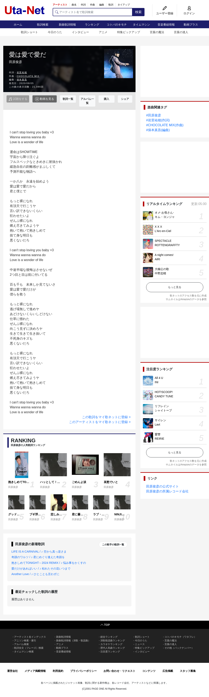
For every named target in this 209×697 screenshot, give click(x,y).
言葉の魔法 (157, 32)
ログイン (189, 13)
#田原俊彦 (153, 115)
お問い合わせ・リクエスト (119, 670)
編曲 (101, 4)
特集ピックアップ (128, 32)
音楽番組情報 (166, 24)
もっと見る (174, 287)
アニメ (103, 32)
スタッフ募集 (188, 670)
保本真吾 (22, 79)
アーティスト (60, 4)
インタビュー (80, 32)
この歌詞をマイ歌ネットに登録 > (106, 417)
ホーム (18, 24)
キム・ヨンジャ (165, 216)
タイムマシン (141, 24)
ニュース (140, 644)
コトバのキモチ (117, 24)
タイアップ (124, 4)
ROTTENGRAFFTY (167, 245)
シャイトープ (163, 410)
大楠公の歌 (162, 269)
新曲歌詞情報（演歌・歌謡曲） (73, 640)
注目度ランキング (110, 651)
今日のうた (55, 32)
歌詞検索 (42, 24)
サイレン (160, 420)
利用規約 (58, 670)
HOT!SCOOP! (164, 392)
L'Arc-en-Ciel (163, 231)
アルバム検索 (21, 644)
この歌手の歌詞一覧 (113, 544)
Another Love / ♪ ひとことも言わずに (35, 574)
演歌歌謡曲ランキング (112, 640)
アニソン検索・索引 (25, 640)
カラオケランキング (111, 644)
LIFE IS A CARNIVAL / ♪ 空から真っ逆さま (39, 551)
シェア (125, 98)
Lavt (157, 424)
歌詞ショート (29, 32)
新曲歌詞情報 (67, 24)
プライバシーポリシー (83, 670)
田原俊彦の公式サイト (162, 486)
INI (156, 382)
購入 (106, 98)
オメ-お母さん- (164, 212)
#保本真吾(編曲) (158, 130)
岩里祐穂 (22, 72)
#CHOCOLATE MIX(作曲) (164, 125)
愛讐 (157, 434)
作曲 (92, 4)
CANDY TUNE (164, 396)
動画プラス (191, 24)
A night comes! (164, 255)
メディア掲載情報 (35, 670)
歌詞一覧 (68, 98)
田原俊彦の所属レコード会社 (167, 491)
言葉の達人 (181, 32)
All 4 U (159, 377)
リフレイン (162, 406)
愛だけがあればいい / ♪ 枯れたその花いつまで (40, 568)
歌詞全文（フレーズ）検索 (28, 647)
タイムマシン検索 (24, 651)
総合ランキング (109, 636)
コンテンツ (149, 670)
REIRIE (159, 438)
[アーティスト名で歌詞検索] (92, 12)
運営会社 (12, 670)
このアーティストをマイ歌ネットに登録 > (100, 422)
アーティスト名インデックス (30, 636)
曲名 (74, 4)
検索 (138, 12)
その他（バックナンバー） (179, 647)
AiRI (157, 259)
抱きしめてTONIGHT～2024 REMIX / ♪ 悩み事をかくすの (48, 562)
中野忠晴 (160, 273)
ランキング (92, 24)
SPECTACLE (163, 240)
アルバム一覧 (87, 101)
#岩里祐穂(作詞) (158, 120)
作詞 (83, 4)
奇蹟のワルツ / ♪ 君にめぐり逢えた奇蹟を (38, 557)
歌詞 (110, 4)
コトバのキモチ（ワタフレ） (180, 636)
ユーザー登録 (164, 13)
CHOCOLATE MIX (28, 76)
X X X (158, 226)
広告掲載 (167, 670)
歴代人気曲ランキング (112, 647)
